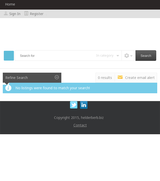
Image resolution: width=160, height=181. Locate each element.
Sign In (14, 13)
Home (10, 4)
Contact (80, 125)
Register (36, 13)
